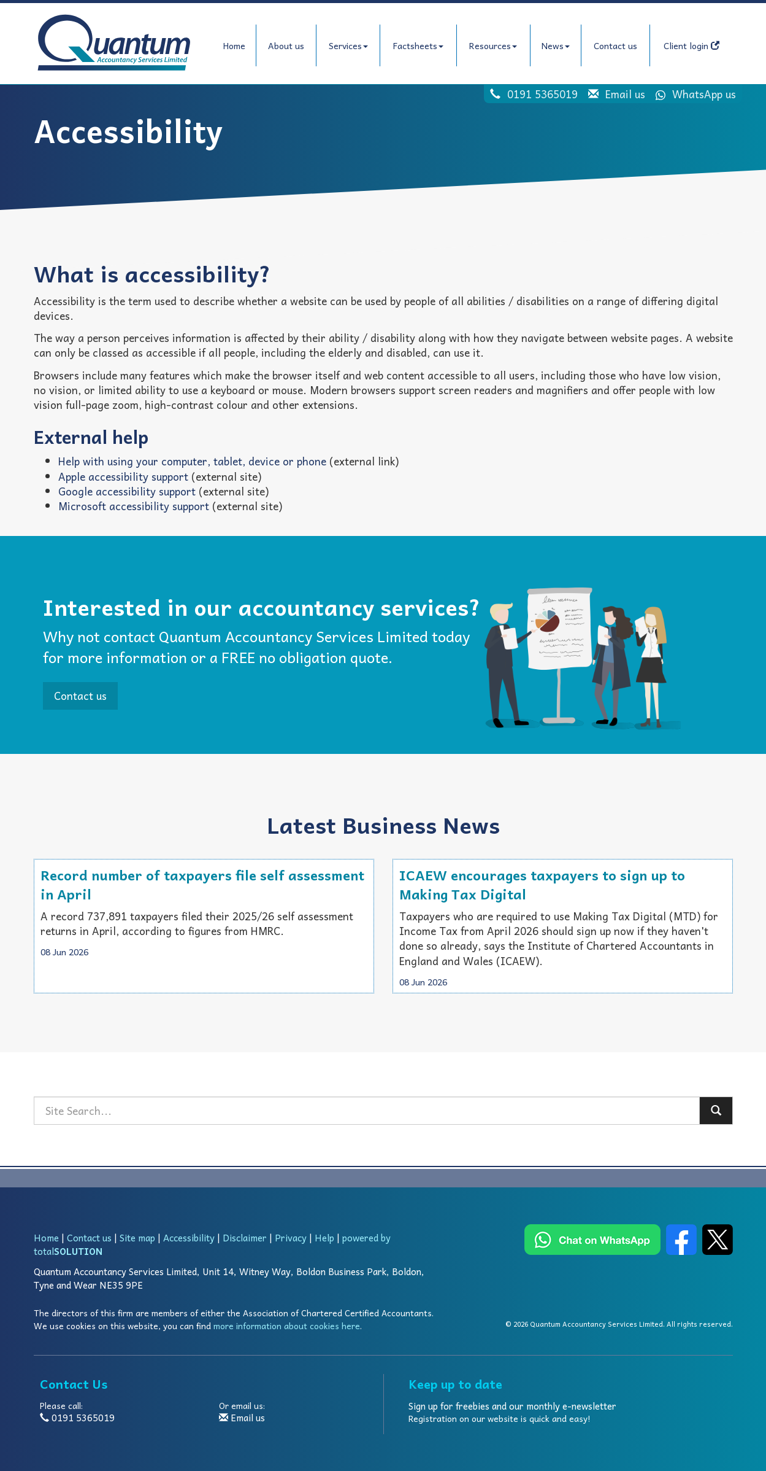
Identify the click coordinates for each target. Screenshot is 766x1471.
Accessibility (189, 1237)
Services (348, 45)
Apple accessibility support (123, 476)
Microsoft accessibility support (133, 505)
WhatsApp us (692, 94)
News (556, 45)
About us (286, 45)
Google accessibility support (127, 491)
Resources (493, 45)
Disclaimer (245, 1237)
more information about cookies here (286, 1325)
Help (324, 1237)
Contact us (615, 45)
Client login (691, 45)
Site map (137, 1237)
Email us (625, 94)
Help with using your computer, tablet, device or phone (192, 461)
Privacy (291, 1237)
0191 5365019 (542, 94)
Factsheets (418, 45)
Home (234, 45)
